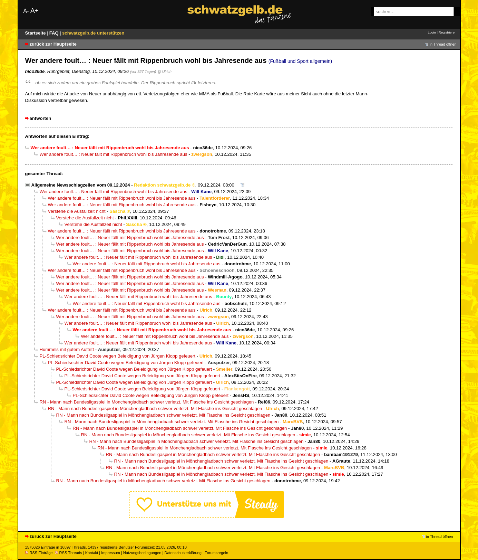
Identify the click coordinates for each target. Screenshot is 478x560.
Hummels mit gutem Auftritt (67, 349)
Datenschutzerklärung (182, 553)
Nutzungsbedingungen (142, 553)
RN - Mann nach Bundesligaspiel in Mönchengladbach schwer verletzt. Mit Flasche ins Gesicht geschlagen (147, 402)
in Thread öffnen (443, 44)
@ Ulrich (164, 71)
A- (26, 11)
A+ (34, 10)
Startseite (36, 33)
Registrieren (448, 32)
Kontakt (91, 553)
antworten (40, 118)
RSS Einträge (39, 553)
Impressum (110, 553)
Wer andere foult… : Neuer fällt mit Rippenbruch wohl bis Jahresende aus (113, 154)
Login (432, 32)
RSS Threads (68, 553)
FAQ (54, 33)
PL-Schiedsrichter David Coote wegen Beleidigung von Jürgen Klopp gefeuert (118, 356)
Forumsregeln (216, 553)
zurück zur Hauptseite (53, 44)
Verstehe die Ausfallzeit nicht (77, 211)
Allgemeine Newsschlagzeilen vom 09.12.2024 (80, 185)
